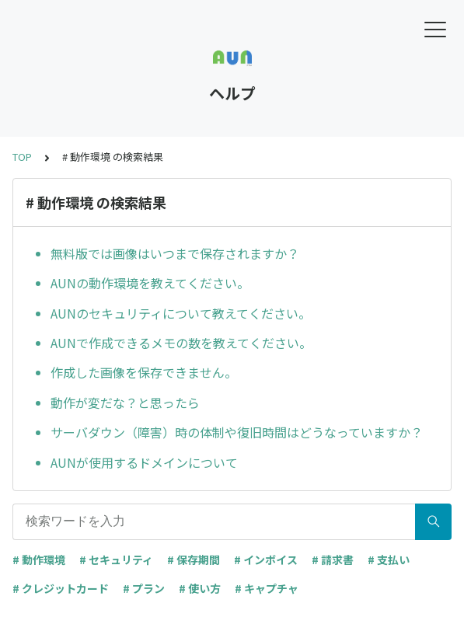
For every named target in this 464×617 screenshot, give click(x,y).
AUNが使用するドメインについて (144, 462)
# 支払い (389, 559)
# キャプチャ (266, 588)
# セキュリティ (116, 559)
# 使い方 (200, 588)
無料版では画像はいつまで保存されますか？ (175, 253)
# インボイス (266, 559)
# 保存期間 (193, 559)
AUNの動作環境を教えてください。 (150, 283)
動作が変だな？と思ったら (125, 402)
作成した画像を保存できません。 (144, 372)
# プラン (144, 588)
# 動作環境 (38, 559)
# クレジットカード (60, 588)
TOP (22, 156)
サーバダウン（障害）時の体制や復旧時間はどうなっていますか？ (237, 432)
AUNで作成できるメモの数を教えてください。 (181, 342)
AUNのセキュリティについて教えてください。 (181, 313)
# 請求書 (333, 559)
